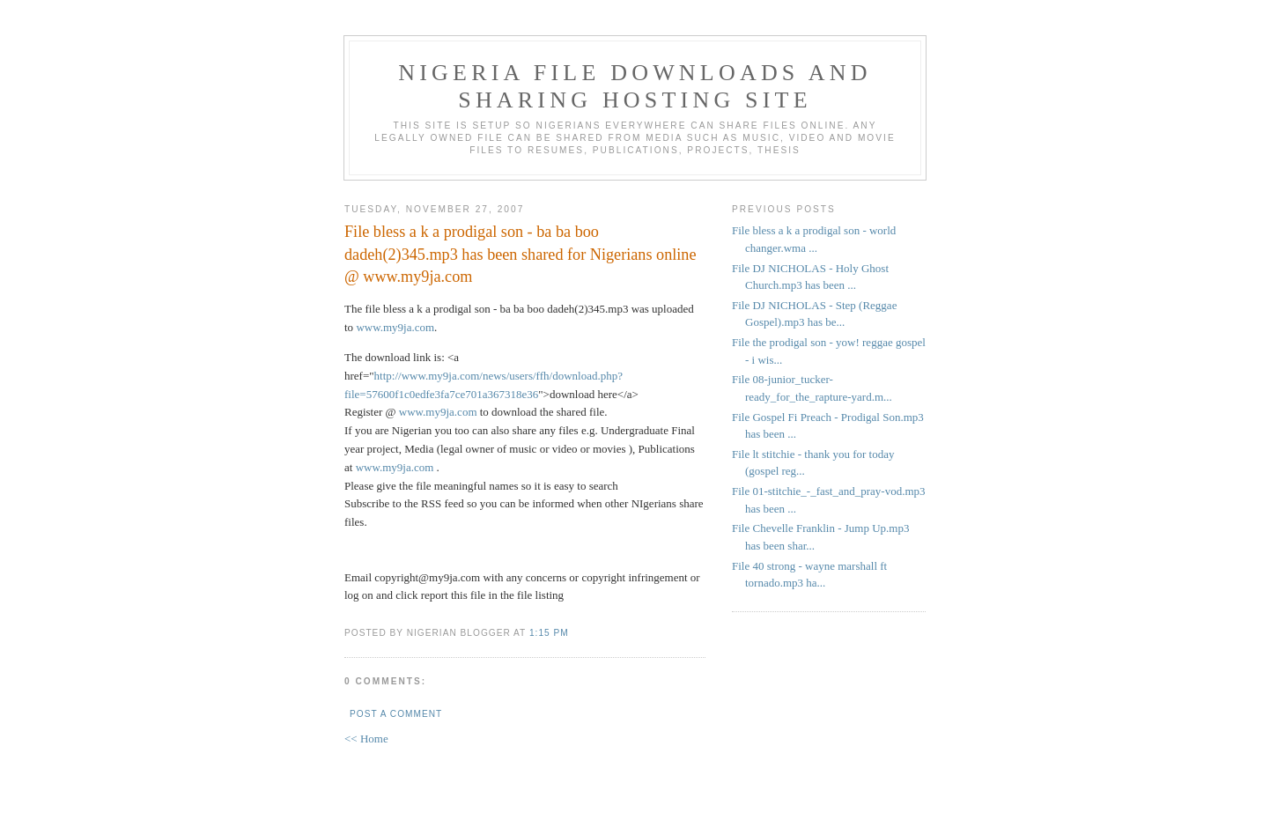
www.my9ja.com (395, 327)
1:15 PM (549, 633)
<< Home (366, 738)
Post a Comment (396, 714)
